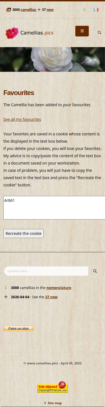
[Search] (99, 32)
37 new (51, 297)
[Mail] (84, 9)
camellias (28, 9)
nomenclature (58, 287)
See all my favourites (22, 119)
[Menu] (82, 31)
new (49, 9)
